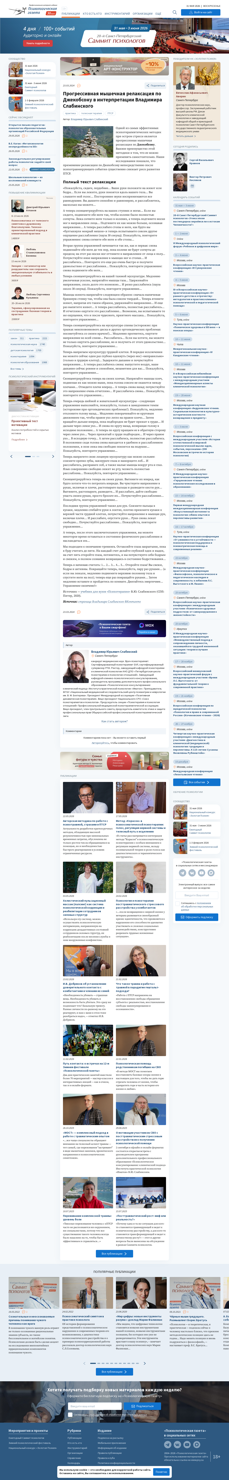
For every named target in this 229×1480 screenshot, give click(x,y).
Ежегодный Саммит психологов (26, 1438)
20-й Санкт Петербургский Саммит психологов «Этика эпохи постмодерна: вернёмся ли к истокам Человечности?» (196, 220)
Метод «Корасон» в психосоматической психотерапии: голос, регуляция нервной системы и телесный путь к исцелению (140, 826)
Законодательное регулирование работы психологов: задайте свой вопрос (30, 162)
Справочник (74, 1458)
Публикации (71, 13)
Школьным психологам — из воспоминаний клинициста (26, 179)
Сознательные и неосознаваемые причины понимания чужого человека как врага (32, 1320)
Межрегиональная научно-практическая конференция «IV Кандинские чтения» (193, 352)
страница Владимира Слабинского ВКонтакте (109, 602)
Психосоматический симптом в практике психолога (83, 1318)
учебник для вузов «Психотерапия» (105, 592)
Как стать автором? (114, 721)
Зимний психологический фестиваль (30, 1443)
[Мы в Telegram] (182, 873)
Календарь (73, 1463)
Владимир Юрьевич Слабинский (89, 119)
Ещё (158, 13)
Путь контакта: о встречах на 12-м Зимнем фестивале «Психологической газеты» (86, 1067)
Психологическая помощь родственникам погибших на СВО (138, 1065)
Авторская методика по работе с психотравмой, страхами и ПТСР (85, 822)
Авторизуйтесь (100, 742)
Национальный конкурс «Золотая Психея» (33, 1448)
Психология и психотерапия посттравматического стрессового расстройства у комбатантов (140, 904)
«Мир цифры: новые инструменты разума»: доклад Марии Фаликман (139, 1318)
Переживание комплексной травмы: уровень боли (87, 1217)
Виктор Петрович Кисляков (200, 178)
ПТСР (110, 113)
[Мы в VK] (192, 873)
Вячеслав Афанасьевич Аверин (192, 94)
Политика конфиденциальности (116, 1463)
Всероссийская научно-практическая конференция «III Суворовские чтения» (196, 268)
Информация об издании (112, 1448)
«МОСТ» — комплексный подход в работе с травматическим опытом (86, 1134)
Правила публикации (110, 1453)
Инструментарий (117, 13)
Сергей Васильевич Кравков (201, 162)
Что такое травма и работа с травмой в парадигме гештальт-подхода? (137, 987)
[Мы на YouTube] (201, 873)
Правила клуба (106, 1458)
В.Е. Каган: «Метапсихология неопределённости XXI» (26, 145)
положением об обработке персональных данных (197, 906)
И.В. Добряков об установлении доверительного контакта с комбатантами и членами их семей (86, 987)
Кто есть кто (92, 13)
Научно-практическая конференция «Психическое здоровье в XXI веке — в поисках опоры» (196, 327)
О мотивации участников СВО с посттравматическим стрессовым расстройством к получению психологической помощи (139, 1138)
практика (70, 113)
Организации (143, 13)
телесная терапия (91, 113)
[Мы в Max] (211, 873)
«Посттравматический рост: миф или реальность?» (141, 1217)
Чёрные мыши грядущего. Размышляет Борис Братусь (188, 1318)
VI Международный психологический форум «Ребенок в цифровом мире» (196, 245)
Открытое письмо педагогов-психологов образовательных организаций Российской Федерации (31, 128)
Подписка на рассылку (110, 1438)
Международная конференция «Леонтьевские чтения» (193, 773)
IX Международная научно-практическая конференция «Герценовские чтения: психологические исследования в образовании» (194, 480)
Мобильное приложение (112, 1443)
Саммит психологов (42, 169)
